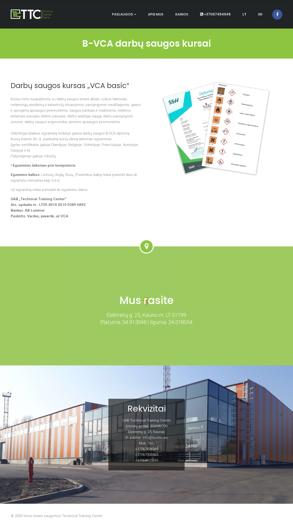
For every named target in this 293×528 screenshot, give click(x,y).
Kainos (181, 14)
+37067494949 (215, 14)
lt (244, 14)
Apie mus (155, 14)
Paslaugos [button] (124, 14)
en (260, 14)
